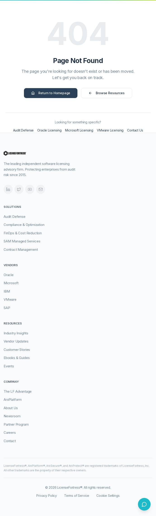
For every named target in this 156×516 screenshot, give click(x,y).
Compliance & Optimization (24, 225)
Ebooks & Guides (17, 358)
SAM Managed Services (22, 241)
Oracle (9, 275)
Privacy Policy (46, 495)
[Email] (40, 189)
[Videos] (29, 189)
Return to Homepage (50, 93)
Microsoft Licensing (79, 130)
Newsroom (12, 416)
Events (9, 366)
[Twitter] (18, 189)
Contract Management (21, 249)
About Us (11, 408)
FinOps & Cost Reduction (23, 233)
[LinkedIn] (8, 189)
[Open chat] (144, 504)
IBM (7, 291)
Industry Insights (16, 333)
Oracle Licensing (49, 130)
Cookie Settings (107, 495)
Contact (10, 441)
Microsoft (11, 283)
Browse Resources (106, 93)
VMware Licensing (110, 130)
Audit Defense (23, 130)
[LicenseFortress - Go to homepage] (24, 12)
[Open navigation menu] (147, 12)
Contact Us (135, 130)
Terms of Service (76, 495)
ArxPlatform (13, 399)
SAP (7, 308)
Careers (10, 432)
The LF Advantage (18, 391)
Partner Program (16, 424)
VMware (10, 299)
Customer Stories (17, 349)
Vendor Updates (16, 341)
